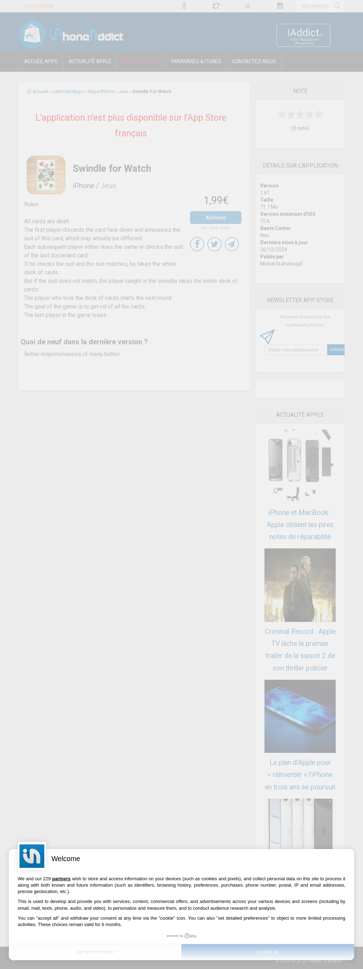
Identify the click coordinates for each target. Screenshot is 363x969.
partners (61, 878)
